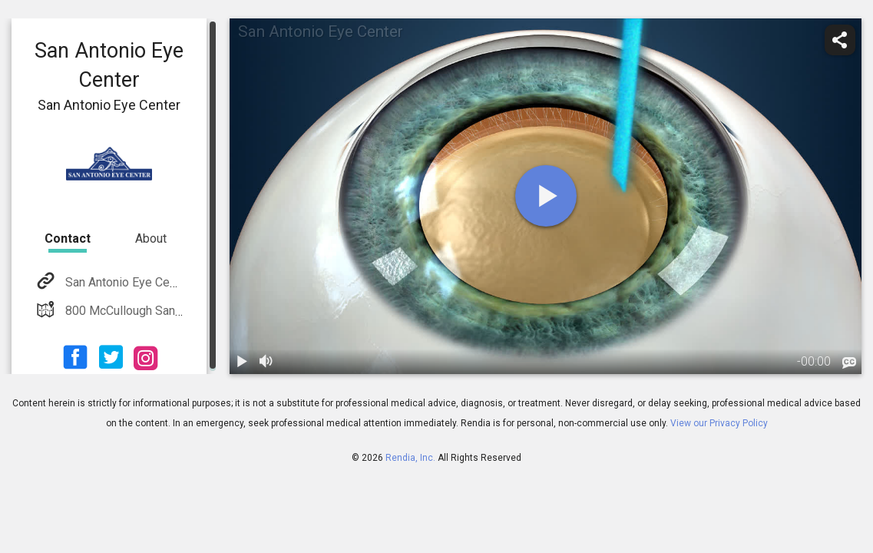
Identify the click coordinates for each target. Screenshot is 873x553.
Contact (68, 238)
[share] (840, 40)
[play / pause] (242, 361)
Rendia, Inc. (410, 457)
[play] (546, 196)
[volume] (266, 361)
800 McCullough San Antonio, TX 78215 (169, 310)
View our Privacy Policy (719, 423)
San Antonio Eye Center (126, 282)
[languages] (849, 362)
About (151, 238)
